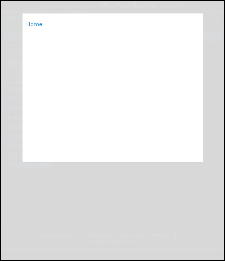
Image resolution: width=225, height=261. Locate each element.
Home (34, 24)
